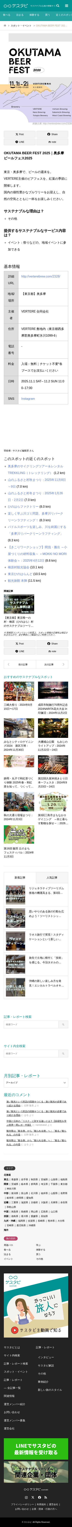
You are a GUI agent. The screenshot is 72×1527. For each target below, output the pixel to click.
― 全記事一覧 (12, 1387)
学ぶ (38, 1245)
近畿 (6, 1202)
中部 (6, 1193)
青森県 (14, 1179)
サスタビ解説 (46, 1365)
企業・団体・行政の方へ (44, 1509)
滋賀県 (24, 1202)
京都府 (34, 1202)
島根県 (24, 1211)
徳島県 (14, 1216)
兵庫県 (54, 1202)
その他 (39, 1259)
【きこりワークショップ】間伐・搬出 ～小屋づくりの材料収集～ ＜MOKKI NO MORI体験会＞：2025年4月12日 (37, 554)
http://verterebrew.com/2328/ (40, 276)
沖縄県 (32, 1225)
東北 (6, 1179)
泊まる (20, 14)
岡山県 (34, 1211)
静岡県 (20, 1198)
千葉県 (54, 1184)
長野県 (63, 1193)
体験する (34, 14)
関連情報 (9, 1395)
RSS (45, 1497)
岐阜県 (10, 1198)
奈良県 (63, 1202)
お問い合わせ (12, 1412)
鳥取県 (14, 1211)
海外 (6, 1230)
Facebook (39, 1497)
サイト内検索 (12, 1355)
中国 (6, 1211)
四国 (6, 1216)
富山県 (24, 1193)
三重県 (14, 1202)
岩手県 (24, 1179)
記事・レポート (13, 1379)
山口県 (54, 1211)
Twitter (32, 1497)
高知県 (44, 1216)
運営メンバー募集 (14, 1420)
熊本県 (51, 1220)
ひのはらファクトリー (23, 506)
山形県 (54, 1179)
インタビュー (46, 1357)
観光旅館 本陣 (17, 580)
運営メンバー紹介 (14, 1404)
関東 (6, 1184)
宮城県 (44, 1179)
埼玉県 (44, 1184)
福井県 (44, 1193)
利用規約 (41, 1504)
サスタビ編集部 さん (23, 450)
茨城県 (14, 1184)
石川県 (34, 1193)
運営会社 (9, 1428)
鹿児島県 (21, 1225)
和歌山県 (11, 1207)
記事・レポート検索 (16, 1363)
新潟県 (14, 1193)
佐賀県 (31, 1220)
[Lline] (20, 142)
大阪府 (44, 1202)
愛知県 (29, 1198)
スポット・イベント (16, 1371)
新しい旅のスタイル (50, 1389)
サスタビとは (12, 1347)
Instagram (28, 398)
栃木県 (24, 1184)
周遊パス (8, 1245)
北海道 (7, 1175)
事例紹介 (43, 1381)
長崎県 (41, 1220)
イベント (8, 1259)
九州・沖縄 (9, 1220)
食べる (6, 14)
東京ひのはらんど (20, 574)
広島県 (44, 1211)
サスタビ (28, 1522)
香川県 (24, 1216)
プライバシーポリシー (22, 1504)
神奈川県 (11, 1188)
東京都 (63, 1184)
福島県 (63, 1179)
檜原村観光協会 (18, 567)
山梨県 (54, 1193)
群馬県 (34, 1184)
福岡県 (21, 1220)
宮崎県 (10, 1225)
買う (47, 14)
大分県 (61, 1220)
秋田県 (34, 1179)
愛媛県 (34, 1216)
